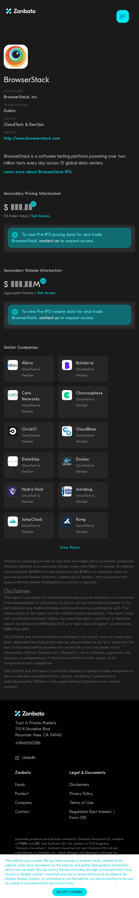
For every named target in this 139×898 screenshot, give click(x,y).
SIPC (37, 843)
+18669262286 (28, 743)
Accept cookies (69, 892)
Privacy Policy (81, 793)
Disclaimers (79, 784)
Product (22, 793)
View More (70, 547)
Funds (20, 784)
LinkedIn (25, 757)
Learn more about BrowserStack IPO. (38, 172)
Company (23, 802)
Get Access (40, 216)
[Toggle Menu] (122, 16)
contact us (49, 241)
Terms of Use (81, 802)
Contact (22, 812)
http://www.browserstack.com (32, 138)
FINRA (23, 843)
